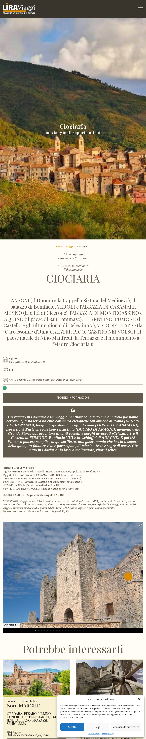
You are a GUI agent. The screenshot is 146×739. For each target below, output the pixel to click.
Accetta (72, 727)
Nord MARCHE (23, 716)
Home (59, 246)
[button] (139, 699)
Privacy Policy (107, 733)
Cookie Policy (94, 733)
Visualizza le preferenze (126, 727)
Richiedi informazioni (73, 397)
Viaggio (70, 246)
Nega (97, 727)
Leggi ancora (36, 689)
